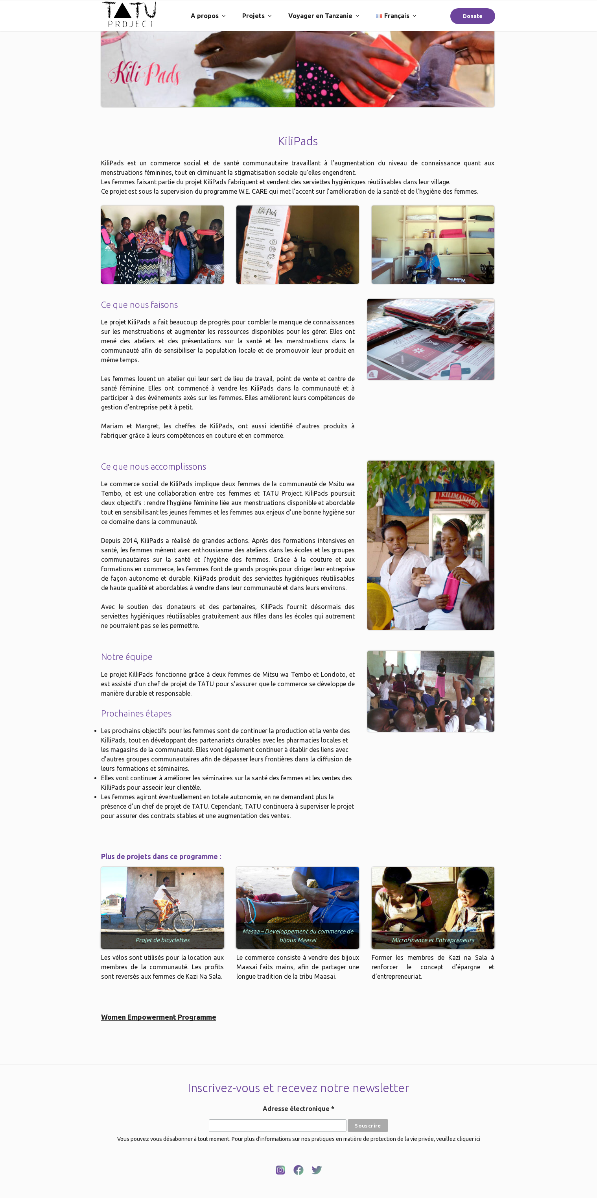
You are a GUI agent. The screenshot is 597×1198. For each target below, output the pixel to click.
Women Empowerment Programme (158, 1017)
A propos (209, 15)
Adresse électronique (298, 1108)
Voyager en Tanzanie (324, 15)
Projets (257, 15)
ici (477, 1139)
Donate (473, 16)
